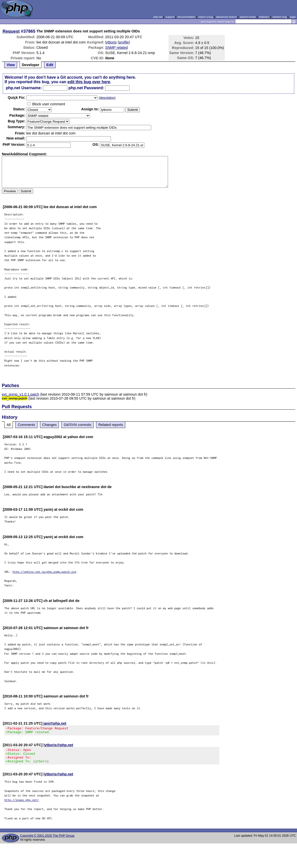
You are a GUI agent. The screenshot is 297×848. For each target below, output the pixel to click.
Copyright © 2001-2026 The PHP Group (47, 840)
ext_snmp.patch (14, 398)
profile (124, 42)
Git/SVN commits (77, 425)
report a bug (205, 16)
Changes (49, 425)
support (170, 16)
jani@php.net (55, 723)
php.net (157, 16)
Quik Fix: (16, 98)
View (11, 65)
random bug (279, 16)
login (293, 16)
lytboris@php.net (58, 746)
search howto (248, 16)
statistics (264, 16)
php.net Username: (24, 88)
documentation (186, 16)
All (9, 425)
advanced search (226, 16)
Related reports (110, 425)
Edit (49, 65)
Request (11, 31)
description (107, 98)
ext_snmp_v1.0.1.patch (20, 394)
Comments (26, 425)
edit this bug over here (88, 82)
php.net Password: (86, 88)
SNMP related (116, 47)
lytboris (111, 42)
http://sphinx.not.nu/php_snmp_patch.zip (44, 571)
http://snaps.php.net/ (21, 804)
